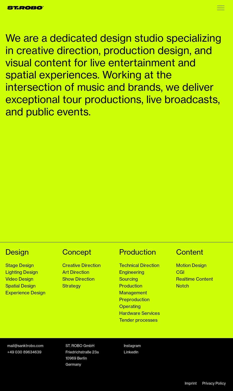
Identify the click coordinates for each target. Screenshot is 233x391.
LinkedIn (131, 352)
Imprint (191, 383)
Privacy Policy (214, 383)
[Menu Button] (221, 8)
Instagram (132, 345)
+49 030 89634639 (24, 352)
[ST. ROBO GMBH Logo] (25, 8)
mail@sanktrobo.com (25, 345)
